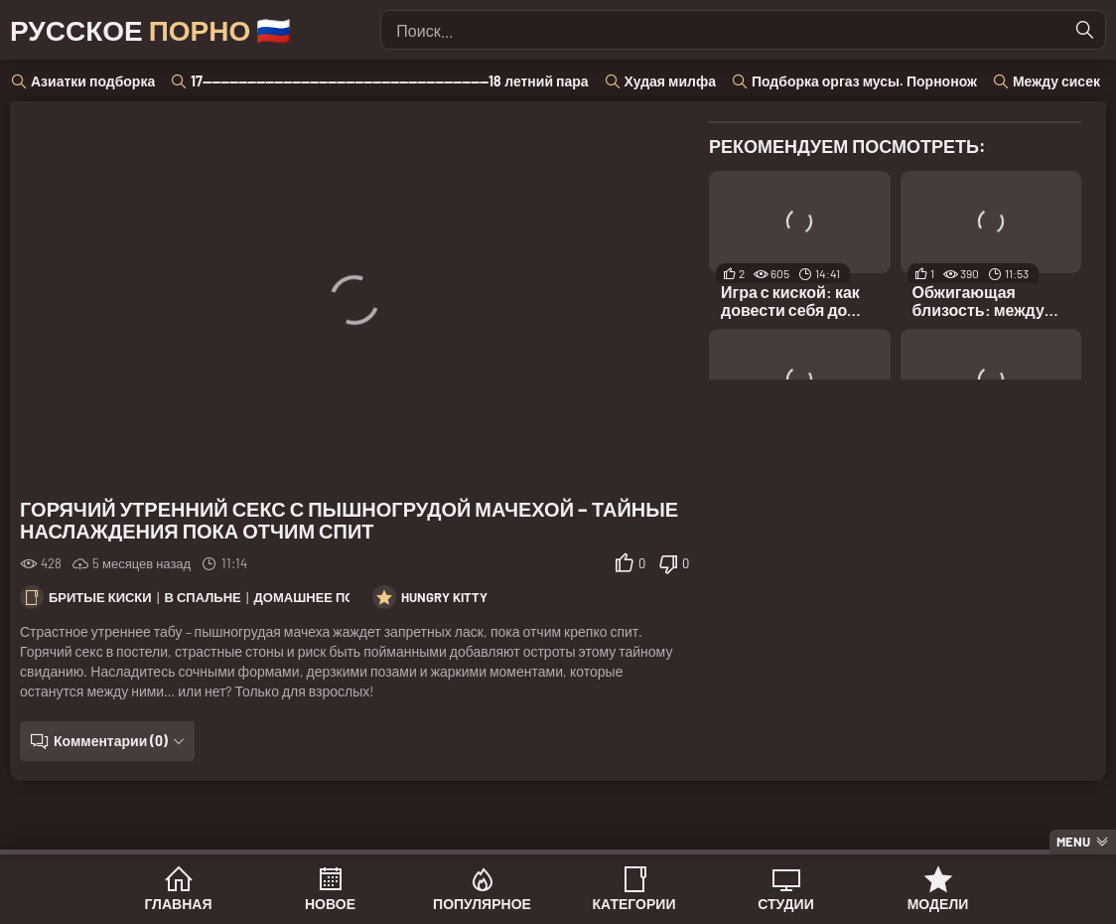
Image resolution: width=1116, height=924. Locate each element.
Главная (178, 903)
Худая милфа (670, 81)
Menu (1073, 841)
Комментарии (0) (111, 740)
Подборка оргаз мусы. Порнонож (864, 81)
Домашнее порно (318, 597)
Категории (634, 903)
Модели (938, 903)
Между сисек (1056, 81)
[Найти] (1085, 30)
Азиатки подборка (93, 81)
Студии (785, 903)
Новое (330, 903)
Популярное (482, 903)
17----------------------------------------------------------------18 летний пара (389, 81)
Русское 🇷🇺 (150, 30)
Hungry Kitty (444, 597)
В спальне (203, 597)
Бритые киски (100, 597)
